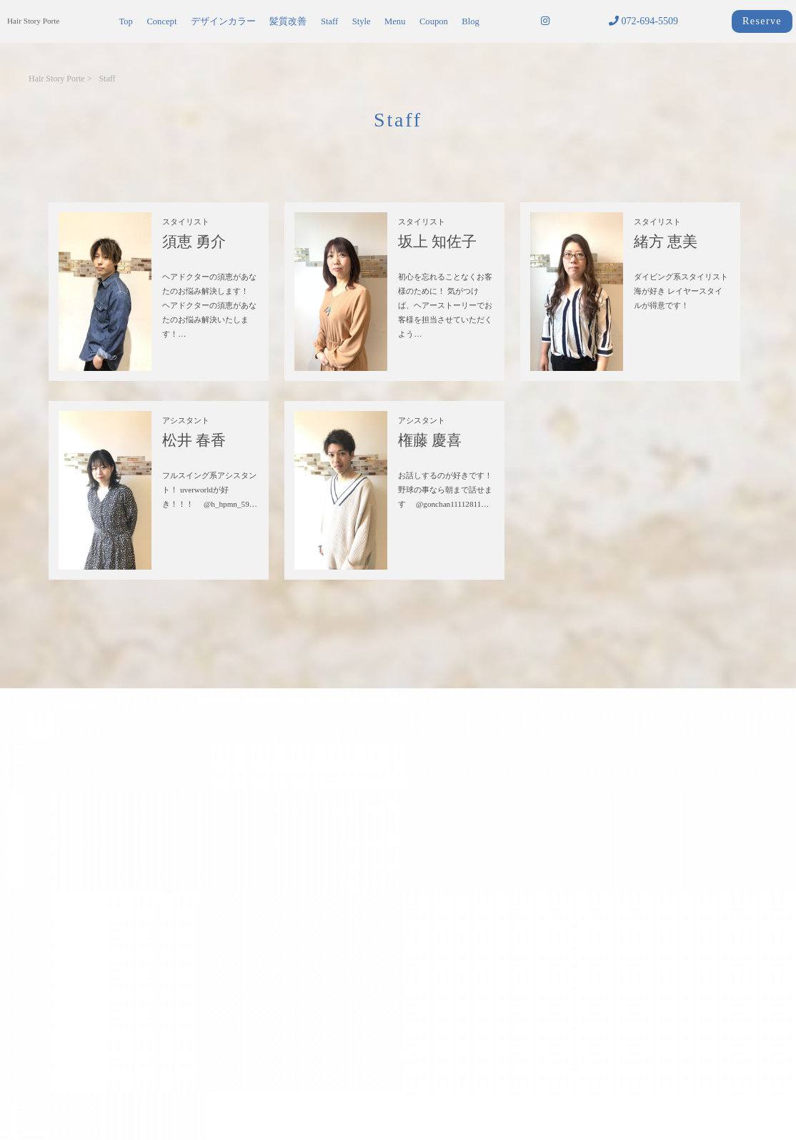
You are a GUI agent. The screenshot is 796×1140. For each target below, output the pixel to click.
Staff (329, 21)
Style (361, 21)
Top (125, 21)
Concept (161, 21)
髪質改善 (288, 21)
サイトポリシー (297, 1102)
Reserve (762, 21)
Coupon (433, 21)
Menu (394, 21)
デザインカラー (223, 21)
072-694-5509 (643, 21)
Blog (470, 21)
